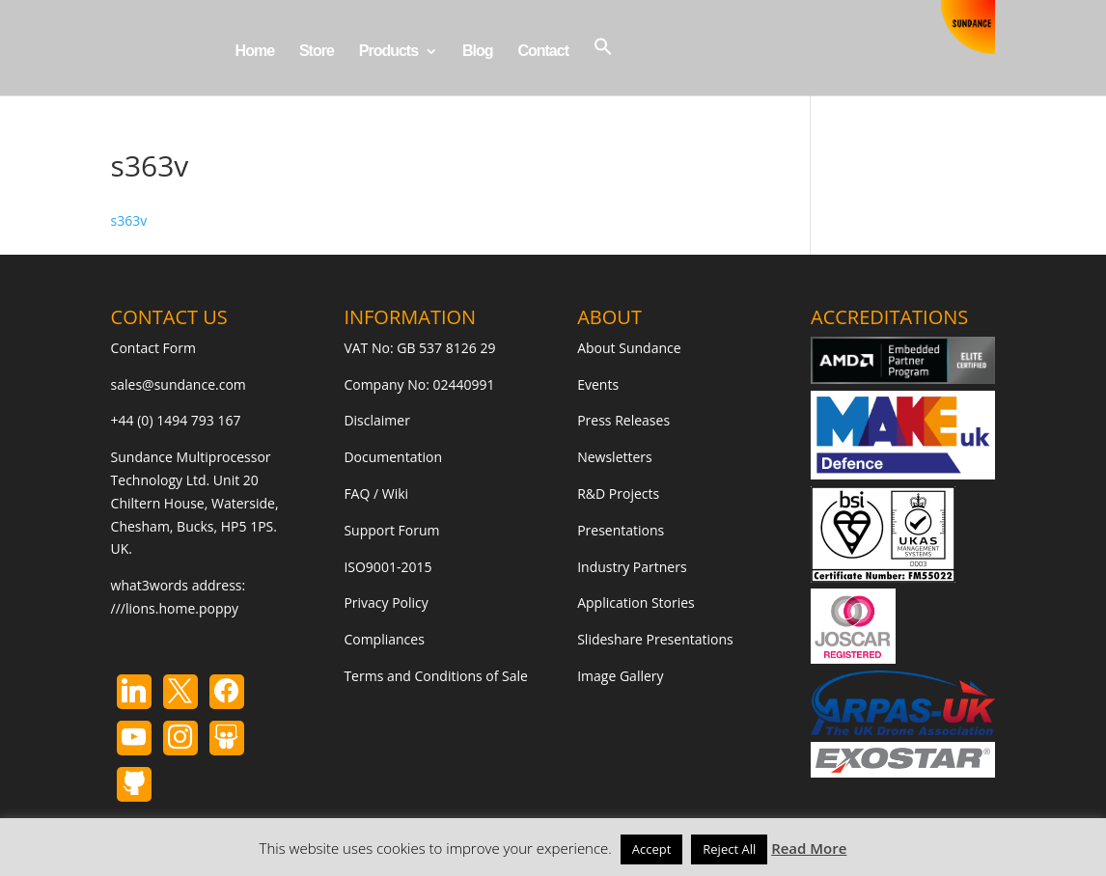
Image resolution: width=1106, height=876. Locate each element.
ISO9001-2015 (387, 567)
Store (316, 51)
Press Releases (623, 420)
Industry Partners (631, 567)
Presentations (620, 530)
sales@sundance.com (178, 384)
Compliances (384, 639)
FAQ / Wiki (376, 493)
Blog (477, 51)
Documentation (393, 457)
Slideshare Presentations (655, 639)
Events (598, 384)
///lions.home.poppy (174, 608)
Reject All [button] (729, 849)
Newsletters (614, 457)
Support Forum (391, 530)
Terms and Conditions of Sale (436, 676)
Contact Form (153, 348)
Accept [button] (652, 849)
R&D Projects (618, 493)
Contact (542, 51)
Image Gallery (620, 676)
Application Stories (636, 602)
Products (388, 51)
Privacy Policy (386, 602)
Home (254, 51)
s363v (129, 220)
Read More (808, 848)
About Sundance (628, 348)
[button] (603, 66)
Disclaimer (376, 420)
